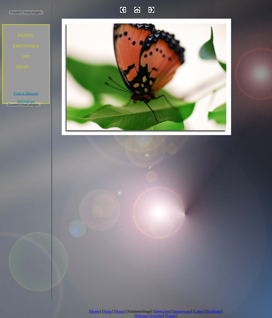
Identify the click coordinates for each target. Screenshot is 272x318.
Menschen (162, 311)
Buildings (213, 311)
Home (95, 311)
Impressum (182, 311)
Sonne (171, 316)
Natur (107, 311)
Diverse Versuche (149, 316)
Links (198, 311)
